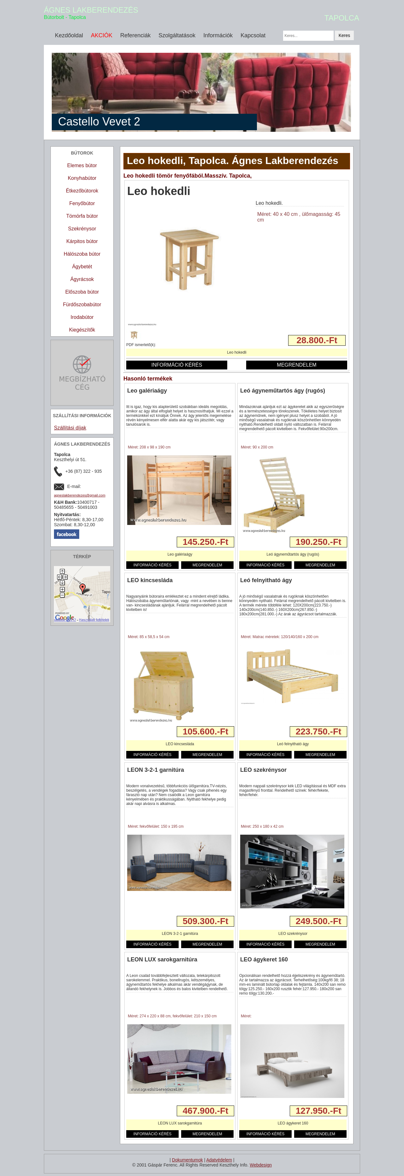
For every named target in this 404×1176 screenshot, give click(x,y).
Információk (218, 35)
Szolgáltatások (176, 35)
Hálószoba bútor (82, 254)
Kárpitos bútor (82, 241)
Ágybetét (82, 266)
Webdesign (261, 1164)
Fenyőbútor (82, 203)
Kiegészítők (82, 329)
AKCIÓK (101, 35)
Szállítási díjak (70, 427)
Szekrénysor (82, 228)
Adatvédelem (219, 1159)
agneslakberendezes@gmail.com (79, 495)
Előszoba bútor (82, 292)
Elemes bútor (82, 165)
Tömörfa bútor (82, 216)
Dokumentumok (187, 1159)
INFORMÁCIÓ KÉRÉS (177, 365)
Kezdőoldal (69, 35)
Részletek (137, 541)
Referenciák (135, 35)
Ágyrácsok (82, 279)
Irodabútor (82, 317)
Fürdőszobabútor (82, 304)
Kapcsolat (253, 35)
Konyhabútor (82, 178)
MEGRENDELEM (296, 365)
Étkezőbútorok (82, 190)
